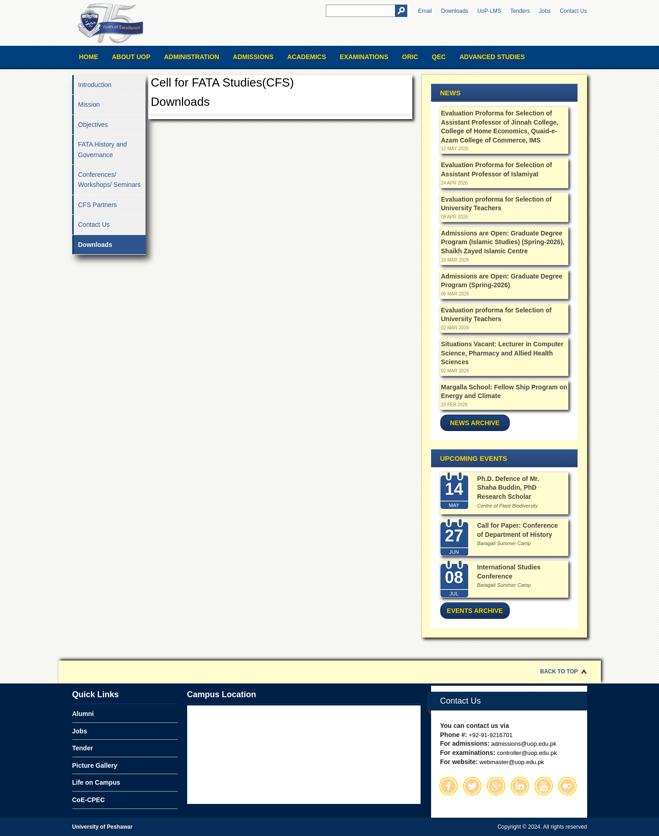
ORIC (410, 56)
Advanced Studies (492, 56)
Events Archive (474, 610)
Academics (306, 56)
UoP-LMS (489, 11)
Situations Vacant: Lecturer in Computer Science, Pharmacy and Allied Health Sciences (502, 353)
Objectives (93, 124)
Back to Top (559, 671)
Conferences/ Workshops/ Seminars (109, 179)
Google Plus (496, 786)
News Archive (474, 422)
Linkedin (520, 786)
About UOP (131, 56)
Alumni (83, 713)
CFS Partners (97, 204)
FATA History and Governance (102, 149)
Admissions (253, 56)
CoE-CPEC (88, 799)
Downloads (454, 11)
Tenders (520, 11)
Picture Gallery (95, 765)
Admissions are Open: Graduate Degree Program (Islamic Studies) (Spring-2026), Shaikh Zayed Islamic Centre (503, 242)
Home (88, 56)
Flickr (567, 786)
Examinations (364, 56)
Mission (89, 104)
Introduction (95, 84)
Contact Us (573, 11)
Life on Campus (96, 782)
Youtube (543, 786)
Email (425, 11)
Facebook (448, 786)
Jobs (545, 11)
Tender (82, 748)
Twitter (472, 786)
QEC (439, 56)
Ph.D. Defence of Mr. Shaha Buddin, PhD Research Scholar (508, 487)
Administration (191, 56)
